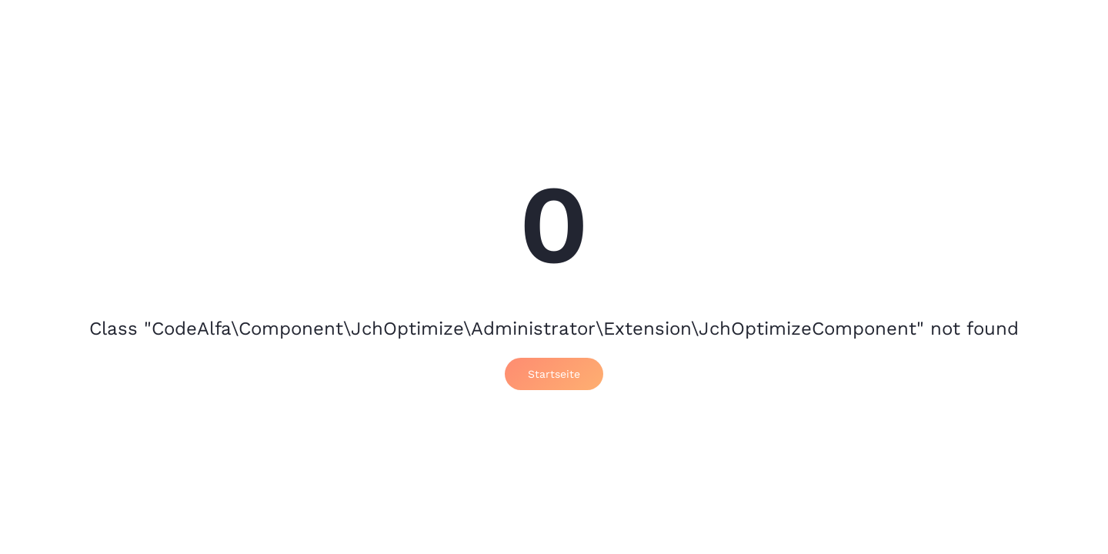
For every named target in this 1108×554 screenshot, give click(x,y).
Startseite (554, 374)
